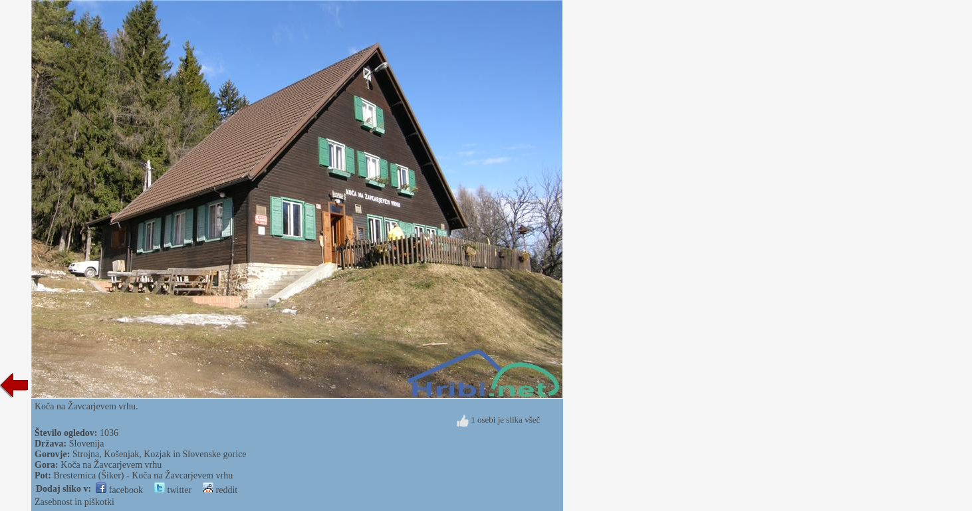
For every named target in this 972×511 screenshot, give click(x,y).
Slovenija (86, 444)
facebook (119, 490)
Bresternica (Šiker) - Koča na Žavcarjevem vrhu (143, 475)
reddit (220, 490)
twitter (172, 490)
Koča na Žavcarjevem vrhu (111, 465)
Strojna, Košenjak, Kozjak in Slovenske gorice (159, 454)
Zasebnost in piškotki (74, 502)
